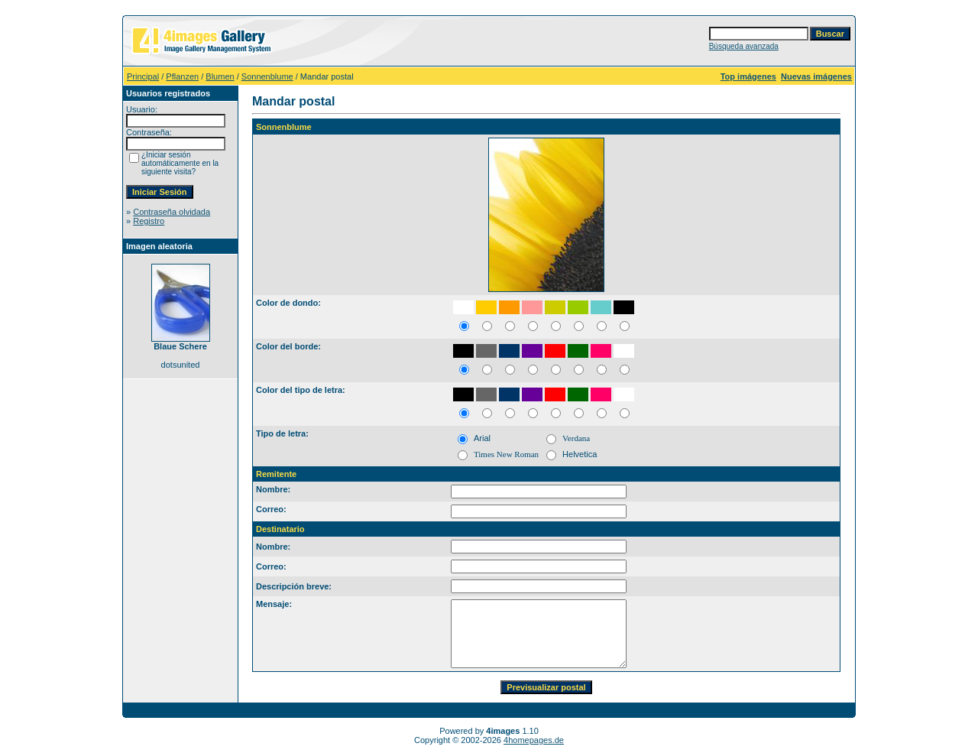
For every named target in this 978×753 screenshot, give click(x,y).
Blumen (220, 76)
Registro (148, 221)
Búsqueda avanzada (744, 46)
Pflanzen (182, 76)
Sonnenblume (267, 76)
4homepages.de (534, 740)
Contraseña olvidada (171, 211)
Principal (143, 76)
